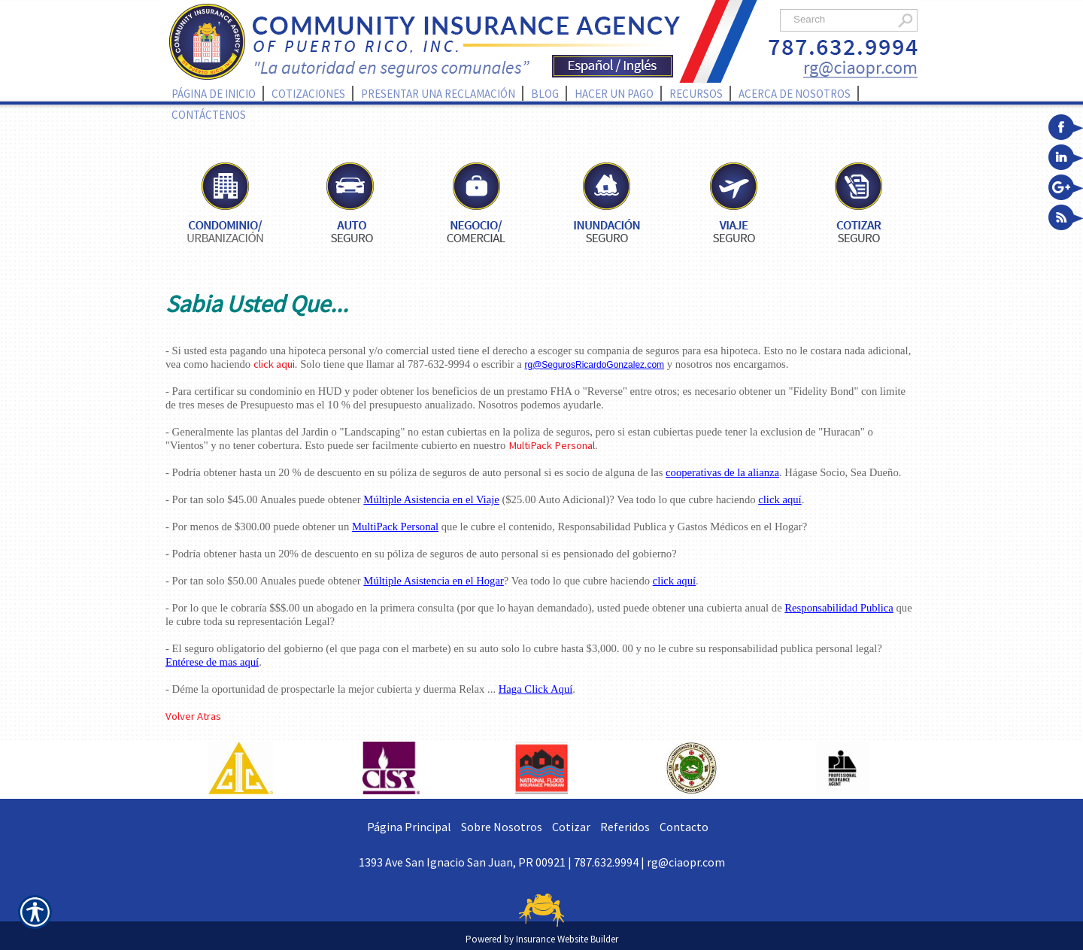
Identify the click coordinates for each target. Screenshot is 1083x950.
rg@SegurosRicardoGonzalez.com (594, 365)
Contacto (684, 826)
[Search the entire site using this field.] (840, 19)
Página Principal (409, 826)
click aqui (274, 364)
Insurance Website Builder (567, 939)
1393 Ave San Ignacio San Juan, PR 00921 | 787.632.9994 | (503, 862)
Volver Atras (193, 716)
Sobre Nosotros (501, 826)
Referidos (625, 826)
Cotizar (571, 826)
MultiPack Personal (551, 445)
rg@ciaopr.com (686, 862)
